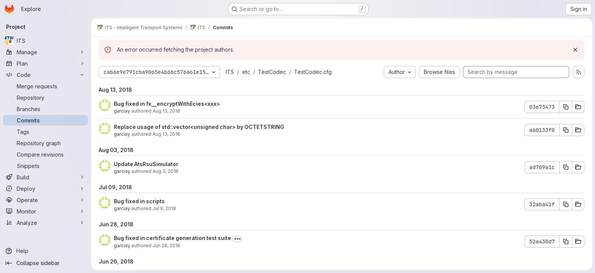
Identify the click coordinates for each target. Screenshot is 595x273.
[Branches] (45, 109)
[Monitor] (45, 211)
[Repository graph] (45, 143)
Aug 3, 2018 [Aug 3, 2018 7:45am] (165, 171)
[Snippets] (45, 165)
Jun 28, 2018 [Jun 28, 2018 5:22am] (166, 245)
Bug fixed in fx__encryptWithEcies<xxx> (167, 103)
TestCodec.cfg (313, 72)
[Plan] (45, 63)
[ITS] (45, 40)
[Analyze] (45, 222)
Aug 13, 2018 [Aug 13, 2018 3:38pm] (166, 111)
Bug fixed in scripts (139, 201)
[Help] (45, 251)
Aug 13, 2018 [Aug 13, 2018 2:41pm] (166, 134)
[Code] (45, 74)
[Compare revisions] (45, 154)
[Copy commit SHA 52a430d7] (566, 241)
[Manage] (45, 52)
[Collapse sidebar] (45, 263)
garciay (122, 111)
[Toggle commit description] (237, 238)
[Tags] (45, 131)
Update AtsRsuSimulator (146, 164)
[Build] (45, 177)
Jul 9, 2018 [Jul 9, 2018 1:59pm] (164, 208)
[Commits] (45, 120)
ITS (230, 72)
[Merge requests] (45, 86)
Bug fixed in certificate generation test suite (172, 238)
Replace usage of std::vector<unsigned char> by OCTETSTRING (199, 127)
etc (246, 72)
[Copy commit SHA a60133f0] (566, 130)
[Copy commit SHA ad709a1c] (566, 167)
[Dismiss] (575, 49)
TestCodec (272, 72)
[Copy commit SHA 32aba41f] (566, 204)
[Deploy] (45, 188)
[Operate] (45, 200)
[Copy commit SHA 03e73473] (566, 107)
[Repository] (45, 97)
